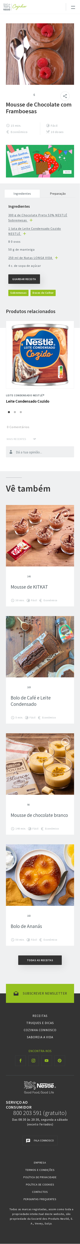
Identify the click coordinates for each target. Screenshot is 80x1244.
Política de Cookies (40, 1184)
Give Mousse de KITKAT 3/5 (18, 576)
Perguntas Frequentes (40, 1199)
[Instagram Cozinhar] (33, 1060)
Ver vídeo (65, 514)
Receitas (40, 1016)
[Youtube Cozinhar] (46, 1060)
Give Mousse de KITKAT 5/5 (25, 576)
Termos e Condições (39, 1170)
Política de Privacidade (40, 1177)
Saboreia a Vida (40, 1037)
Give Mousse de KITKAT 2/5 (15, 576)
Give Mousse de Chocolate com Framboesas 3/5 (17, 94)
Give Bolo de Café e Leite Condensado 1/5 (12, 687)
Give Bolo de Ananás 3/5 (18, 915)
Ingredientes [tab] (22, 193)
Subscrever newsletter (45, 993)
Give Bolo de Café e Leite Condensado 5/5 (25, 687)
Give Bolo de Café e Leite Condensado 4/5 (21, 687)
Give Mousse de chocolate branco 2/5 (15, 804)
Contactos (40, 1192)
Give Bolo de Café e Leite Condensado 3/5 (18, 687)
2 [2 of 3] (15, 412)
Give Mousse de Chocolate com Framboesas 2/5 (13, 94)
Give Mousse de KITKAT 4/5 (21, 576)
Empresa (40, 1162)
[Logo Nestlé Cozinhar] (15, 7)
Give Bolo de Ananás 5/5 (25, 915)
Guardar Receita (24, 279)
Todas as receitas (40, 960)
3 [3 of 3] (21, 412)
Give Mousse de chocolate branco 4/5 (21, 804)
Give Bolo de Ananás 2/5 (15, 915)
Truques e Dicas (40, 1023)
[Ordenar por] (21, 438)
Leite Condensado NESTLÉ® (25, 395)
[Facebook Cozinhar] (20, 1060)
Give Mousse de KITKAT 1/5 (12, 576)
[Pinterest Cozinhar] (59, 1060)
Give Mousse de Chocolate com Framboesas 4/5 (22, 94)
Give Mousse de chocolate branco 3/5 (18, 804)
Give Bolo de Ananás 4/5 (21, 915)
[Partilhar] (65, 96)
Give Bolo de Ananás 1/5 (12, 915)
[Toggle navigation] (73, 7)
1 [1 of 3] (9, 412)
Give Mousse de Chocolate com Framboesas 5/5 (27, 94)
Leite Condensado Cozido (27, 401)
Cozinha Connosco (40, 1030)
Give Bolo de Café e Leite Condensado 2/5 (15, 687)
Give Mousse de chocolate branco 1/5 (12, 804)
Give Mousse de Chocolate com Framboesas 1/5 (8, 94)
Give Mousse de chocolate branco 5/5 (25, 804)
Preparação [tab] (58, 193)
